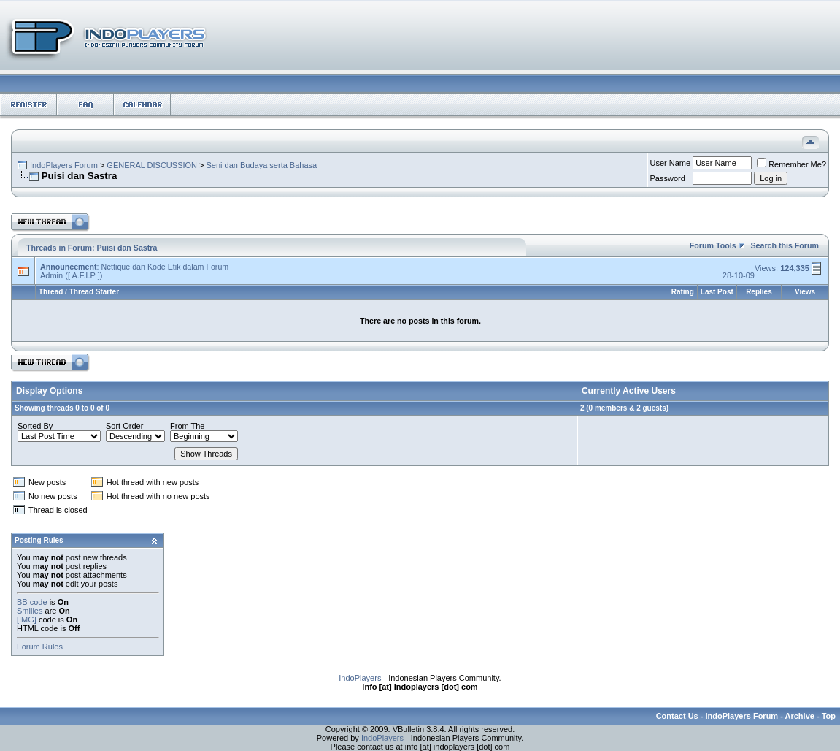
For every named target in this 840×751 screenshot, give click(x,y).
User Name (670, 163)
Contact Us (677, 716)
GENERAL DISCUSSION (152, 165)
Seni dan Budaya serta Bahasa (262, 165)
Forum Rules (40, 646)
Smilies (29, 610)
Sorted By (35, 426)
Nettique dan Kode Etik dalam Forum (164, 266)
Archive (799, 716)
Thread (51, 292)
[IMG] (26, 619)
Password (667, 178)
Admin (51, 275)
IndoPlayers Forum (64, 165)
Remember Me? (791, 164)
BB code (32, 602)
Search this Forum (784, 245)
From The (187, 426)
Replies (759, 292)
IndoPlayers (360, 678)
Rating (682, 292)
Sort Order (124, 426)
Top (829, 716)
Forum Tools (713, 245)
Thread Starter (94, 292)
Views (805, 292)
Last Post (717, 292)
